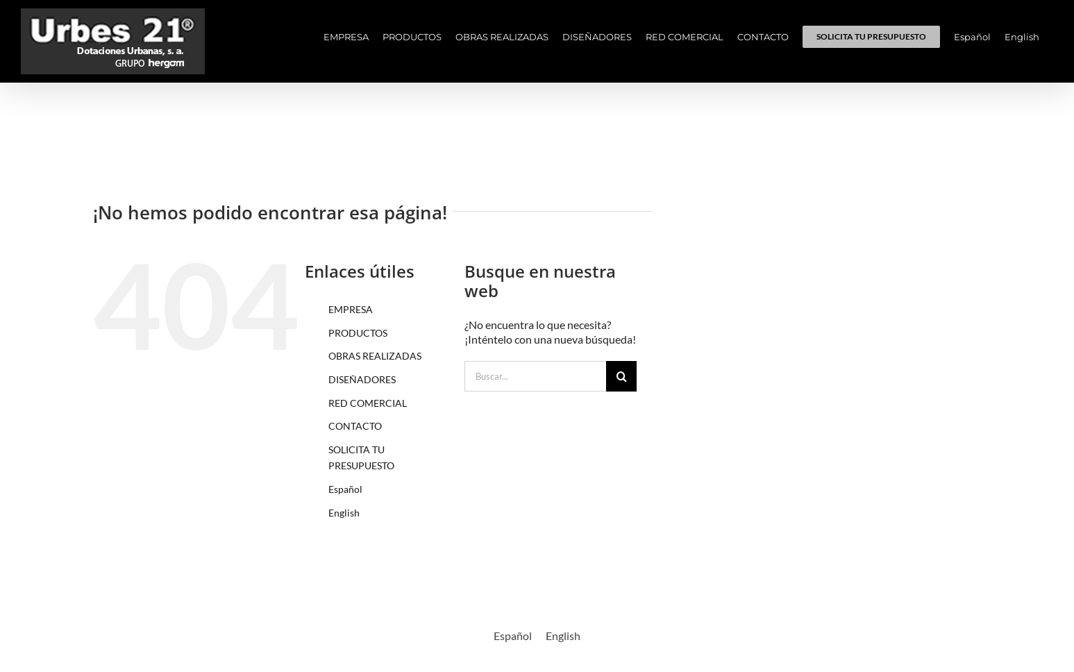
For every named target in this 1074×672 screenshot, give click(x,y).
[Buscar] (621, 376)
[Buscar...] (535, 376)
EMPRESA (350, 309)
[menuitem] (972, 37)
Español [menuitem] (513, 635)
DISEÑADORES (362, 379)
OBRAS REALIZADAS (374, 356)
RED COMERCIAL (367, 403)
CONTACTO (355, 426)
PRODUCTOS (357, 333)
